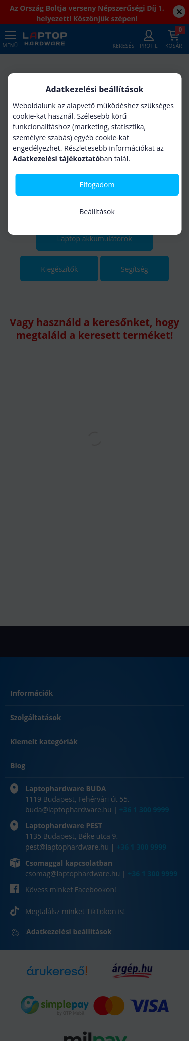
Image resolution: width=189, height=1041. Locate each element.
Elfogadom (97, 184)
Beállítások (97, 211)
